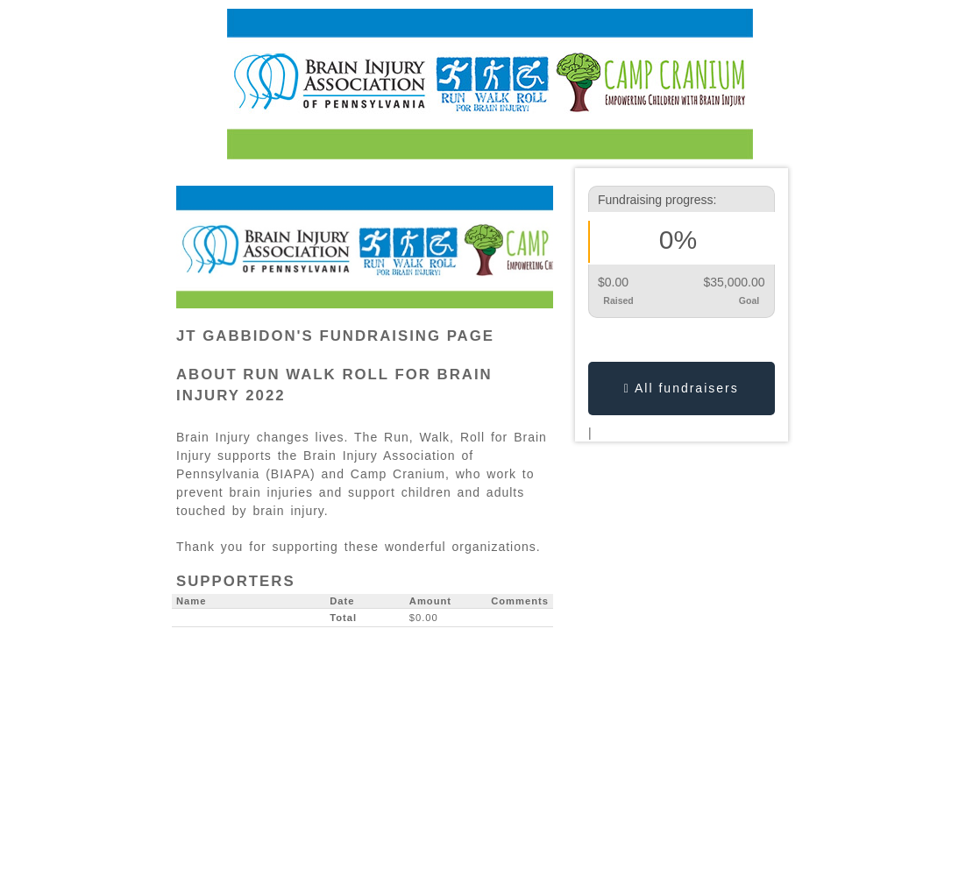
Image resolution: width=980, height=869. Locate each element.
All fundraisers (681, 388)
